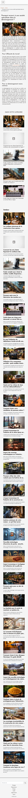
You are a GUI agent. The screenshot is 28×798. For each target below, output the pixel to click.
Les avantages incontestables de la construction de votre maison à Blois (14, 723)
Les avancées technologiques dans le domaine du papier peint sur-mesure (13, 633)
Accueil (2, 7)
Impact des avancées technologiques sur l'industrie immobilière (12, 454)
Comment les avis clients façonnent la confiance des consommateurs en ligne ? (11, 251)
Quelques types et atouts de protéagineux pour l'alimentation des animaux (13, 701)
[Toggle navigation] (3, 2)
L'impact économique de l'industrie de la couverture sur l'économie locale (12, 499)
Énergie (14, 785)
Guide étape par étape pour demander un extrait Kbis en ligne (12, 319)
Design (14, 789)
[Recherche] (12, 783)
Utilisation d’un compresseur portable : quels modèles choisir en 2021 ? (13, 363)
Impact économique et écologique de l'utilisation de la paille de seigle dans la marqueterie (14, 566)
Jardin (14, 790)
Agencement (14, 792)
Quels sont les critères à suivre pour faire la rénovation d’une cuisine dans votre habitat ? (12, 745)
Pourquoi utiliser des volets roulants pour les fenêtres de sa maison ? (13, 477)
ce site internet (16, 65)
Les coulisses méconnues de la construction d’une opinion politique (12, 228)
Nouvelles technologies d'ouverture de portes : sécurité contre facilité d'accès (13, 544)
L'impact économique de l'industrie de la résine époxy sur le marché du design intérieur (13, 432)
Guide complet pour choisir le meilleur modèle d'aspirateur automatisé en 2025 (13, 164)
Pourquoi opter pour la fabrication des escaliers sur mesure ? (12, 297)
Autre (6, 7)
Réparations (14, 787)
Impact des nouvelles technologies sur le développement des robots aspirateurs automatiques (14, 679)
